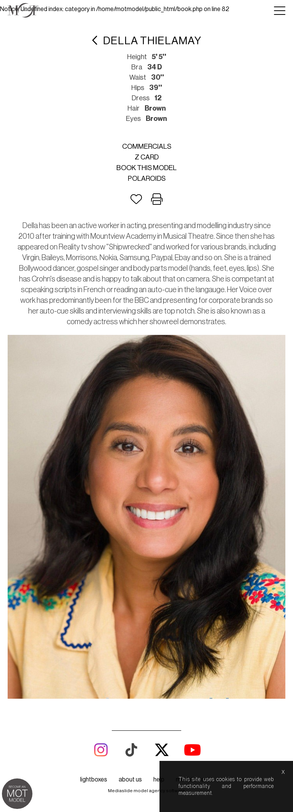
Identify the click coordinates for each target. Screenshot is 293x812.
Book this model (146, 167)
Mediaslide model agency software (146, 790)
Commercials (146, 146)
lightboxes (93, 780)
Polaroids (147, 178)
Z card (147, 157)
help (158, 780)
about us (130, 780)
